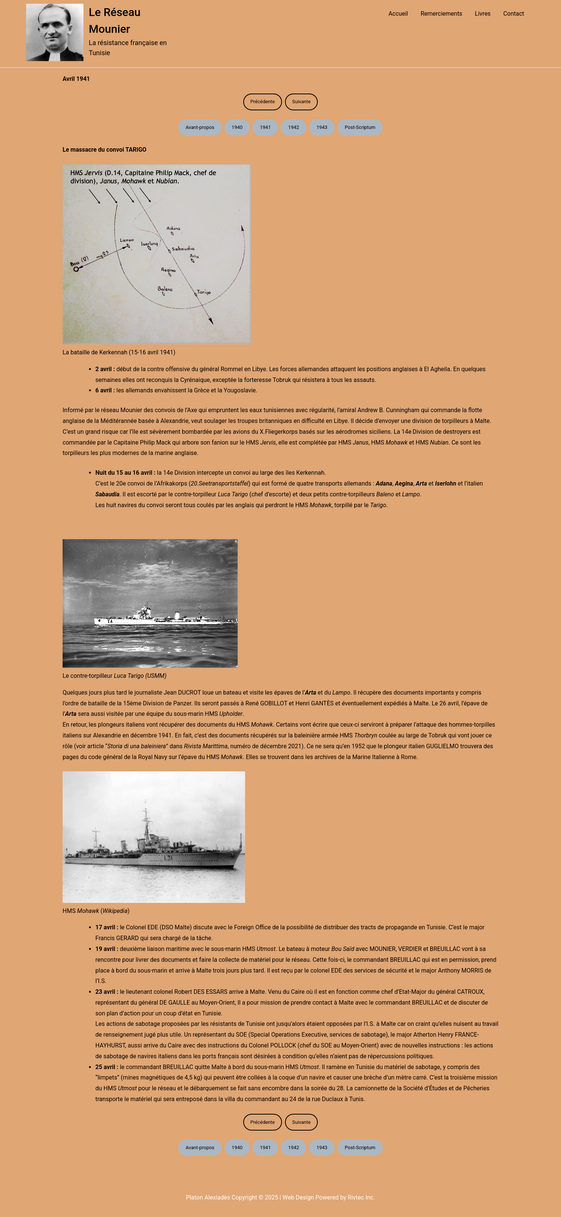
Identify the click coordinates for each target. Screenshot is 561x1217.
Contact (513, 13)
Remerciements (441, 13)
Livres (483, 13)
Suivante (301, 101)
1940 (237, 127)
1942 (293, 127)
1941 (265, 127)
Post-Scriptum (360, 127)
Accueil (398, 13)
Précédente (262, 101)
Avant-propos (200, 127)
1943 (322, 127)
